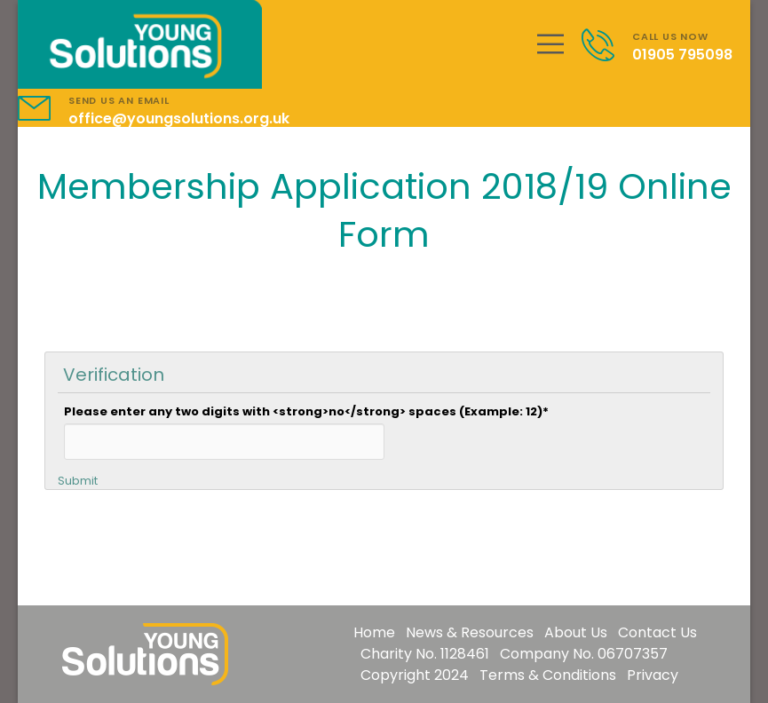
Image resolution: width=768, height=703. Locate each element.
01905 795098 (682, 54)
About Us (575, 632)
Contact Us (657, 632)
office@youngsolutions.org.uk (178, 118)
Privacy (652, 675)
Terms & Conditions (547, 675)
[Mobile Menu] (550, 44)
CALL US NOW (670, 36)
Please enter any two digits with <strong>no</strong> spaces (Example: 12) (306, 411)
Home (374, 632)
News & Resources (470, 632)
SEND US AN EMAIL (119, 100)
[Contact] (607, 44)
